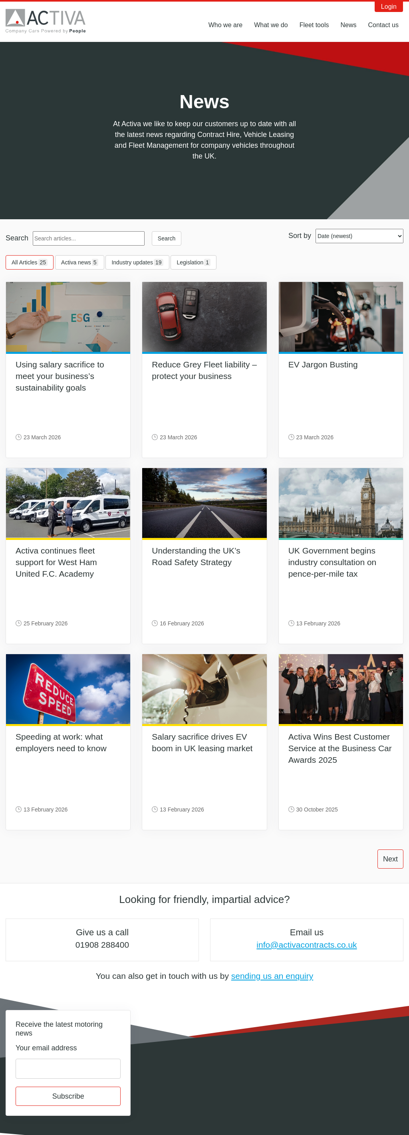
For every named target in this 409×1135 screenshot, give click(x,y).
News (348, 25)
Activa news (79, 262)
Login (389, 6)
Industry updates (137, 262)
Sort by (299, 236)
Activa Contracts (51, 21)
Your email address (46, 1048)
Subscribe (68, 1096)
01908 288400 (102, 944)
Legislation (193, 262)
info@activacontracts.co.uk (306, 944)
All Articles (30, 262)
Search (17, 238)
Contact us (383, 25)
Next (390, 859)
